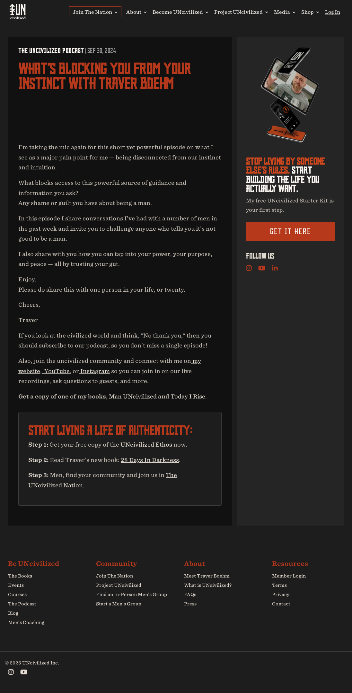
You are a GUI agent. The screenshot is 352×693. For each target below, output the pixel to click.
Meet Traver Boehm (207, 576)
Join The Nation (95, 12)
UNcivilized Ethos (146, 444)
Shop (310, 12)
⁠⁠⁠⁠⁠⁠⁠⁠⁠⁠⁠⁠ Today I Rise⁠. (188, 396)
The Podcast (22, 603)
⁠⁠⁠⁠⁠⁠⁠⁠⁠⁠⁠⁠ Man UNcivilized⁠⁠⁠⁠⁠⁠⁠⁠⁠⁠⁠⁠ (132, 396)
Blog (13, 613)
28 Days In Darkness (150, 460)
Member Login (289, 576)
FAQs (190, 594)
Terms (279, 585)
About (136, 12)
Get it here (290, 231)
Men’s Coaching (26, 622)
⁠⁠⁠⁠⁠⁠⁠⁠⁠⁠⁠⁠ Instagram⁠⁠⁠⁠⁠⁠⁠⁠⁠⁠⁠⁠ (94, 371)
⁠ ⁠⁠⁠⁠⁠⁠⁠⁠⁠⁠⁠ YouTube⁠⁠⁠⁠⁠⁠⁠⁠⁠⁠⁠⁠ (56, 371)
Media (284, 12)
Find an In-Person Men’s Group (131, 594)
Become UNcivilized (180, 12)
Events (16, 585)
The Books (20, 576)
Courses (17, 594)
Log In (332, 12)
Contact (281, 603)
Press (190, 603)
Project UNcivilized (241, 12)
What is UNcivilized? (208, 585)
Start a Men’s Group (118, 603)
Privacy (280, 594)
